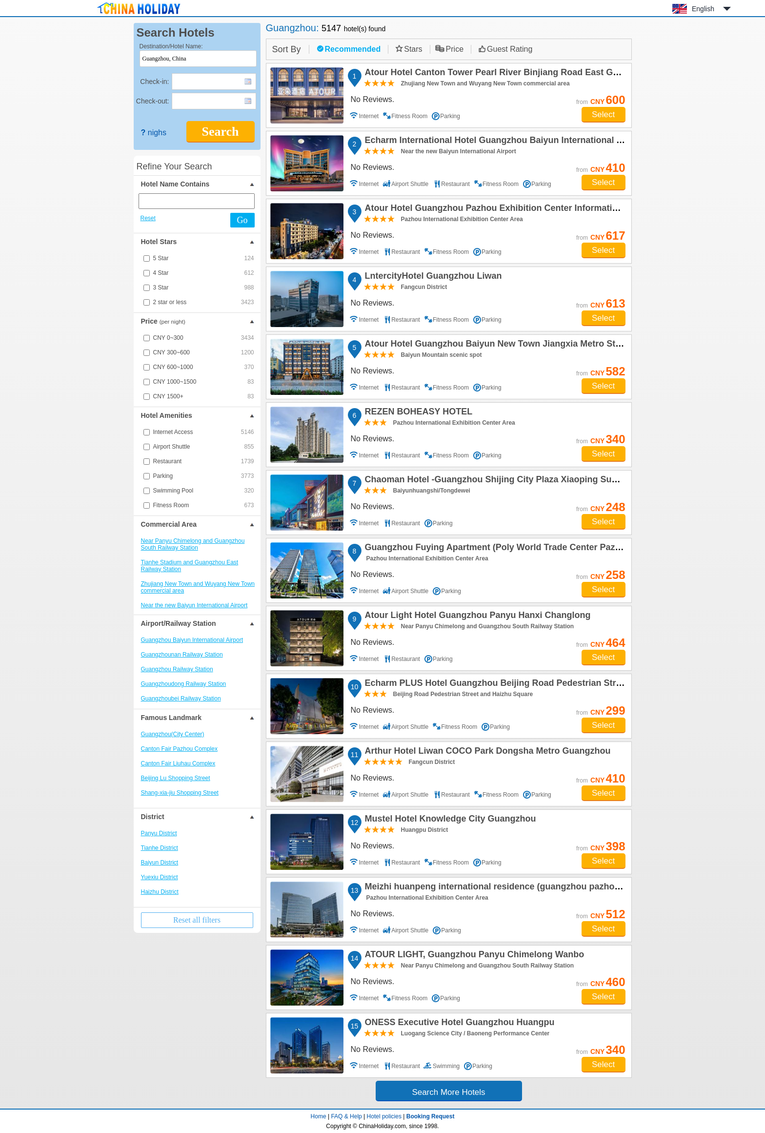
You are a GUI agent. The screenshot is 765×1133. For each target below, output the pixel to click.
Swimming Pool (203, 490)
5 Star (203, 258)
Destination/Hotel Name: (171, 46)
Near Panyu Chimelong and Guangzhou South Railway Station (193, 544)
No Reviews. (373, 99)
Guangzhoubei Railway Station (181, 698)
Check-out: (152, 101)
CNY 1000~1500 (203, 381)
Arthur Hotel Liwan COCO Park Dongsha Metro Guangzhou (486, 752)
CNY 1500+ (203, 396)
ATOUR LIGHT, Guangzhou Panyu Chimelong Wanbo (473, 955)
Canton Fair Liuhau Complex (178, 763)
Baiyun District (160, 862)
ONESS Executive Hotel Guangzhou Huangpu (458, 1023)
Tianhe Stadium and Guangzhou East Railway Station (190, 566)
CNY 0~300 (203, 337)
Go (242, 220)
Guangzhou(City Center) (172, 734)
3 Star (203, 287)
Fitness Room (203, 505)
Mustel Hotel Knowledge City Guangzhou (449, 820)
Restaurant (203, 461)
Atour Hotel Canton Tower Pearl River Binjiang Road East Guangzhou (508, 73)
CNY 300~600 (203, 352)
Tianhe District (159, 848)
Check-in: (154, 81)
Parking (203, 476)
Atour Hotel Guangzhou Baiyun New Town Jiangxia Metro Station (499, 345)
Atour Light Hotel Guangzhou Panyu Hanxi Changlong (476, 616)
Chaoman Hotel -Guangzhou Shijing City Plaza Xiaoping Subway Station (514, 480)
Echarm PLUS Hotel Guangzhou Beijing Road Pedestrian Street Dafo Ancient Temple (540, 684)
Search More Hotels (448, 1092)
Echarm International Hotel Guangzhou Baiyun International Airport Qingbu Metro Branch (550, 141)
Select (603, 114)
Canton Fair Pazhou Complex (179, 748)
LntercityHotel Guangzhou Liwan (432, 277)
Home (318, 1116)
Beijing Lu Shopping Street (175, 778)
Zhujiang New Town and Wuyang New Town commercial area (198, 587)
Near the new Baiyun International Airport (194, 605)
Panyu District (159, 833)
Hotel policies (384, 1116)
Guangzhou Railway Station (177, 669)
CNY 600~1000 (203, 367)
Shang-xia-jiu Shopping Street (180, 792)
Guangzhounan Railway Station (182, 654)
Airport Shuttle (203, 446)
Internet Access (203, 432)
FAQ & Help (346, 1116)
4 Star (203, 273)
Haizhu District (160, 891)
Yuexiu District (159, 877)
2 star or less (203, 302)
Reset (148, 218)
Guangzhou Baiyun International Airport (192, 640)
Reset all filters (197, 920)
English (703, 9)
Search (220, 131)
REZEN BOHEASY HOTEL (417, 413)
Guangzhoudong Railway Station (183, 683)
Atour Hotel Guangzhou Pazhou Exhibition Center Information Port (502, 209)
